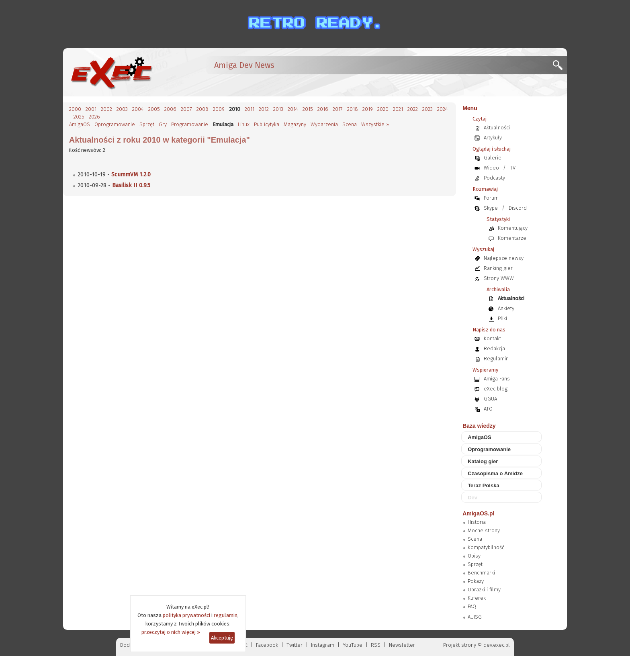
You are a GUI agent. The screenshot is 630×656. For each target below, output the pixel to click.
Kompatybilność (486, 547)
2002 (106, 109)
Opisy (474, 556)
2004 (138, 109)
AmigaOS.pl (478, 513)
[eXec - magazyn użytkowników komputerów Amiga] (111, 72)
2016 (322, 109)
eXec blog (495, 389)
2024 (442, 109)
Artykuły (493, 138)
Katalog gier (483, 461)
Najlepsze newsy (504, 258)
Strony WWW (499, 278)
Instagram (322, 645)
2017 (338, 109)
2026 (94, 117)
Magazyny (295, 124)
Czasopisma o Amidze (495, 473)
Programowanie (189, 124)
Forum (491, 198)
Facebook (267, 645)
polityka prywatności (186, 615)
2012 (264, 109)
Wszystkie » (375, 124)
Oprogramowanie (114, 124)
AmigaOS (79, 124)
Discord (518, 208)
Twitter (294, 645)
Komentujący (513, 228)
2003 (122, 109)
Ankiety (506, 308)
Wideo (491, 168)
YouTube (352, 645)
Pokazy (476, 581)
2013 (278, 109)
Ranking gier (498, 268)
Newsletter (402, 645)
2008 (202, 109)
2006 (170, 109)
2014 (293, 109)
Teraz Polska (483, 485)
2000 (75, 109)
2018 (352, 109)
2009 (219, 109)
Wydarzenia (324, 124)
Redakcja (494, 348)
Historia (477, 522)
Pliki (502, 318)
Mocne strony (484, 530)
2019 (367, 109)
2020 (383, 109)
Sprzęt (146, 124)
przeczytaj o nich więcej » (170, 632)
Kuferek (477, 598)
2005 (154, 109)
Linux (244, 124)
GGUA (490, 399)
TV (512, 168)
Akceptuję (222, 638)
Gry (163, 124)
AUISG (475, 617)
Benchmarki (481, 573)
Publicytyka (266, 124)
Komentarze (512, 238)
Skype (491, 208)
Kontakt (492, 338)
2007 (186, 109)
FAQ (472, 606)
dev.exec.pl (496, 645)
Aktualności (497, 128)
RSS (375, 645)
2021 (398, 109)
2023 (427, 109)
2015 (308, 109)
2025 (79, 117)
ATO (488, 409)
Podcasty (494, 178)
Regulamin (496, 359)
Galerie (492, 158)
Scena (349, 124)
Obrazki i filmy (484, 590)
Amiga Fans (497, 379)
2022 (412, 109)
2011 (249, 109)
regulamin (225, 615)
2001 (91, 109)
